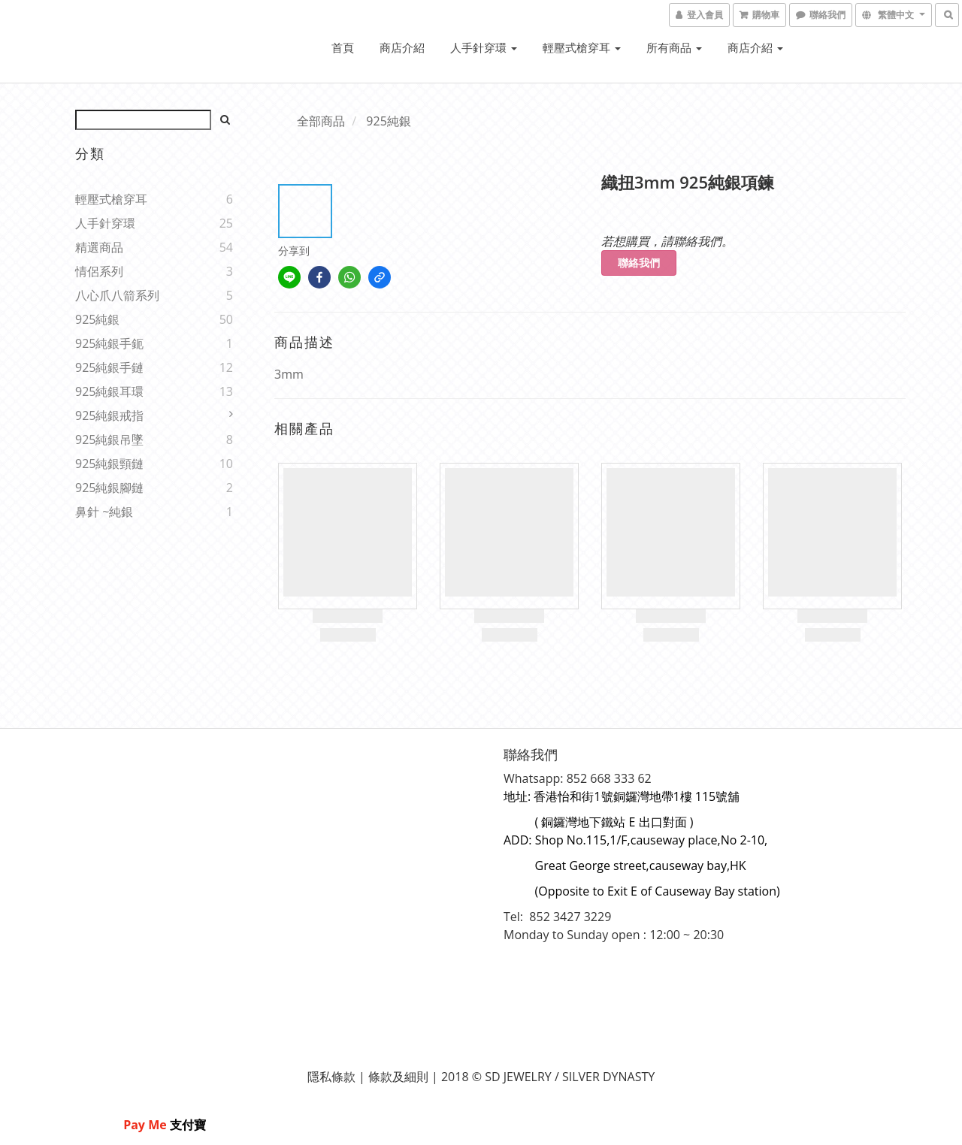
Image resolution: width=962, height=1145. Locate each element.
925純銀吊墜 (109, 439)
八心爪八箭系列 (117, 295)
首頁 (342, 47)
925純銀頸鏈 (109, 463)
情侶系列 (99, 271)
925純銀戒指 (109, 415)
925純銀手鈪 (109, 343)
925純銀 (97, 319)
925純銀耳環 (109, 391)
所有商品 (674, 47)
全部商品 (321, 121)
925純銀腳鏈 (109, 487)
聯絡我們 (639, 262)
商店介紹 (402, 47)
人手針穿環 (483, 47)
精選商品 (99, 247)
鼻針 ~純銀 (104, 511)
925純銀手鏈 (109, 367)
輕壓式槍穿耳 (582, 47)
